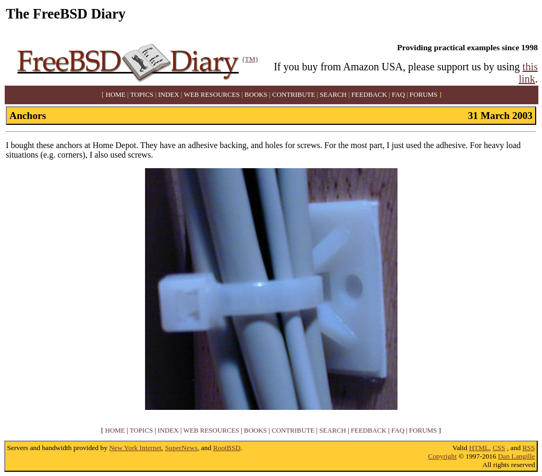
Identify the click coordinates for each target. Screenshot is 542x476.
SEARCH (333, 94)
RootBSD (226, 448)
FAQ (398, 94)
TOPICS (141, 94)
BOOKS (256, 94)
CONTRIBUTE (293, 94)
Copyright (442, 456)
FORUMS (424, 94)
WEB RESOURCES (212, 94)
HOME (116, 94)
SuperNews (181, 448)
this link (528, 73)
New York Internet (135, 448)
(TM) (250, 59)
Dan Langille (516, 456)
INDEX (168, 94)
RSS (528, 448)
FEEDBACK (369, 94)
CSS (499, 448)
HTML (479, 448)
